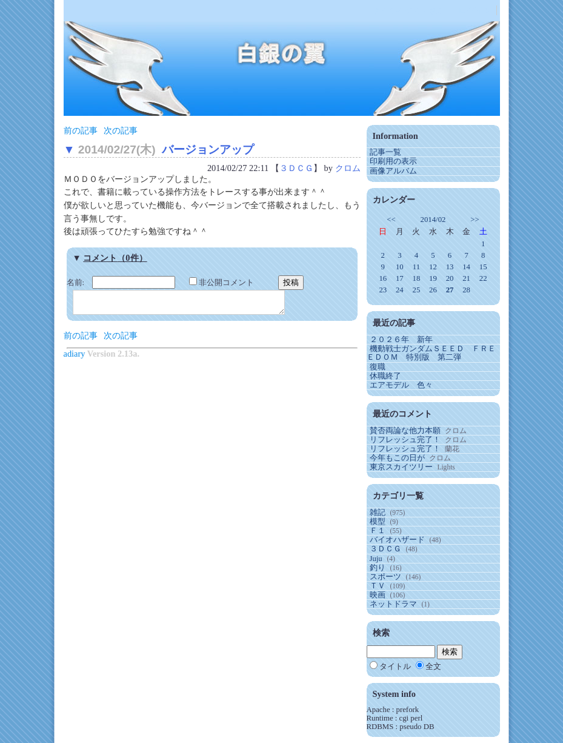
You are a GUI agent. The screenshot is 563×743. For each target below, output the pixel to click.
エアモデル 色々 (401, 385)
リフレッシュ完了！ (405, 439)
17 (400, 278)
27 (450, 290)
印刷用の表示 (393, 161)
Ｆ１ (377, 530)
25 (417, 290)
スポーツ (385, 577)
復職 (377, 367)
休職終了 (385, 376)
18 (417, 278)
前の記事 (81, 130)
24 (400, 290)
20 (450, 278)
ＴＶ (377, 586)
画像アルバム (393, 171)
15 (483, 267)
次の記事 (121, 130)
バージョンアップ (208, 149)
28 (466, 290)
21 (466, 278)
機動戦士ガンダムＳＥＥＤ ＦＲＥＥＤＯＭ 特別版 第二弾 (431, 353)
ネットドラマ (393, 604)
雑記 (377, 512)
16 (383, 278)
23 (383, 290)
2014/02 (432, 219)
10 (400, 267)
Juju (376, 558)
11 (416, 267)
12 (433, 267)
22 (483, 278)
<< (391, 219)
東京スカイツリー (401, 467)
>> (474, 219)
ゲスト (416, 11)
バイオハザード (397, 540)
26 (433, 290)
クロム (348, 168)
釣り (377, 567)
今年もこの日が (397, 458)
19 (433, 278)
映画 (377, 595)
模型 (377, 521)
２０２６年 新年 (401, 339)
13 (450, 267)
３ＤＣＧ (296, 168)
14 (466, 267)
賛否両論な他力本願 (405, 430)
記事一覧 (385, 152)
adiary (74, 357)
